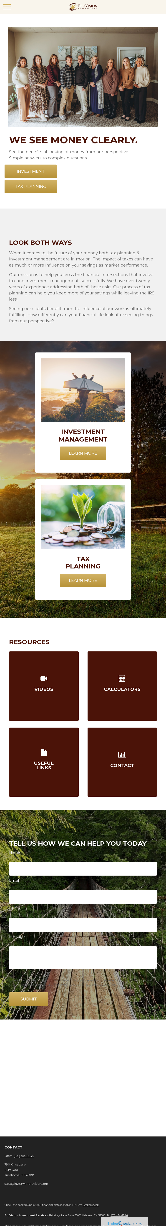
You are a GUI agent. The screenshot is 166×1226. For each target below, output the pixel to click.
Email (14, 880)
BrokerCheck (91, 1205)
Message (17, 937)
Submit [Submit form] (28, 999)
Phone (15, 908)
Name (14, 852)
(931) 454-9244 (24, 1156)
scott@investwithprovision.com (26, 1183)
